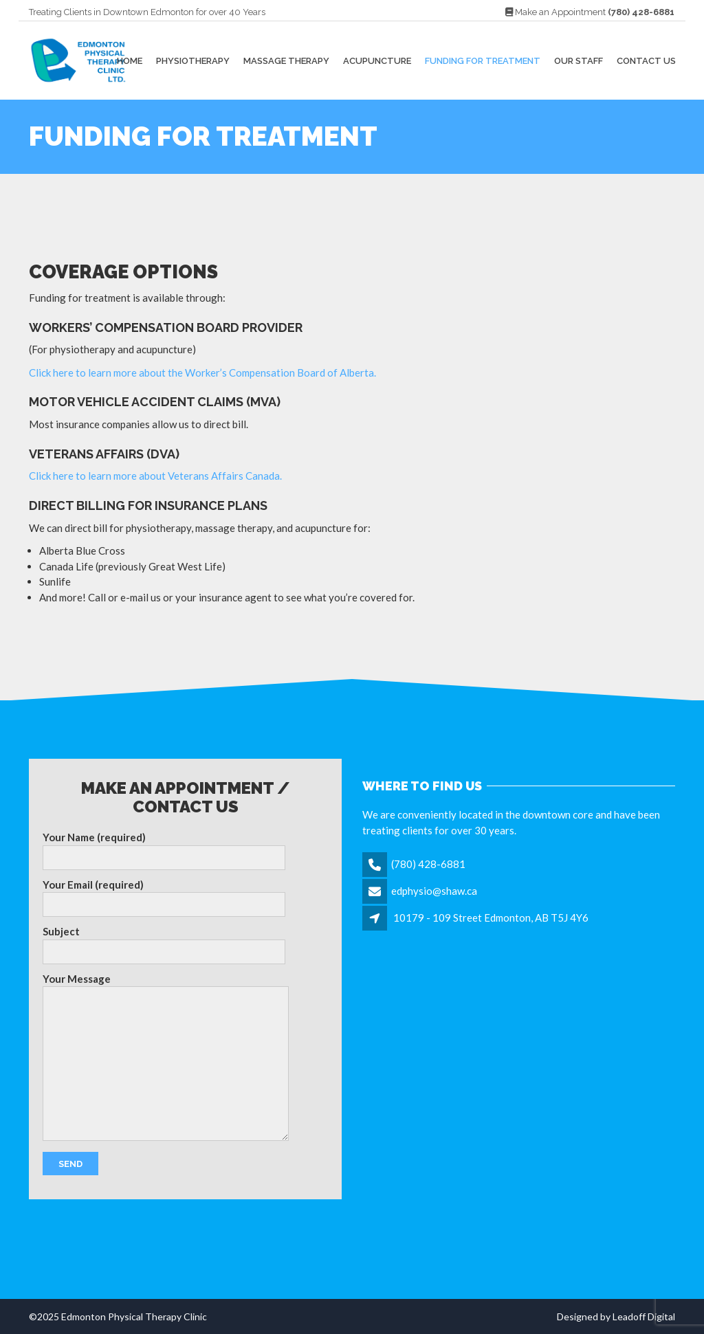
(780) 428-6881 (428, 864)
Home (129, 60)
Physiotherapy (193, 60)
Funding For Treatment (482, 60)
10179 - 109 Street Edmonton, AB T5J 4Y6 (490, 917)
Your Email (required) (164, 898)
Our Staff (578, 60)
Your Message (166, 1057)
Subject (164, 944)
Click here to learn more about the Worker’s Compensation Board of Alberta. (202, 372)
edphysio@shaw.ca (434, 891)
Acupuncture (377, 60)
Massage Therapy (286, 60)
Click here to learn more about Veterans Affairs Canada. (155, 475)
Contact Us (646, 60)
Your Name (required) (164, 850)
